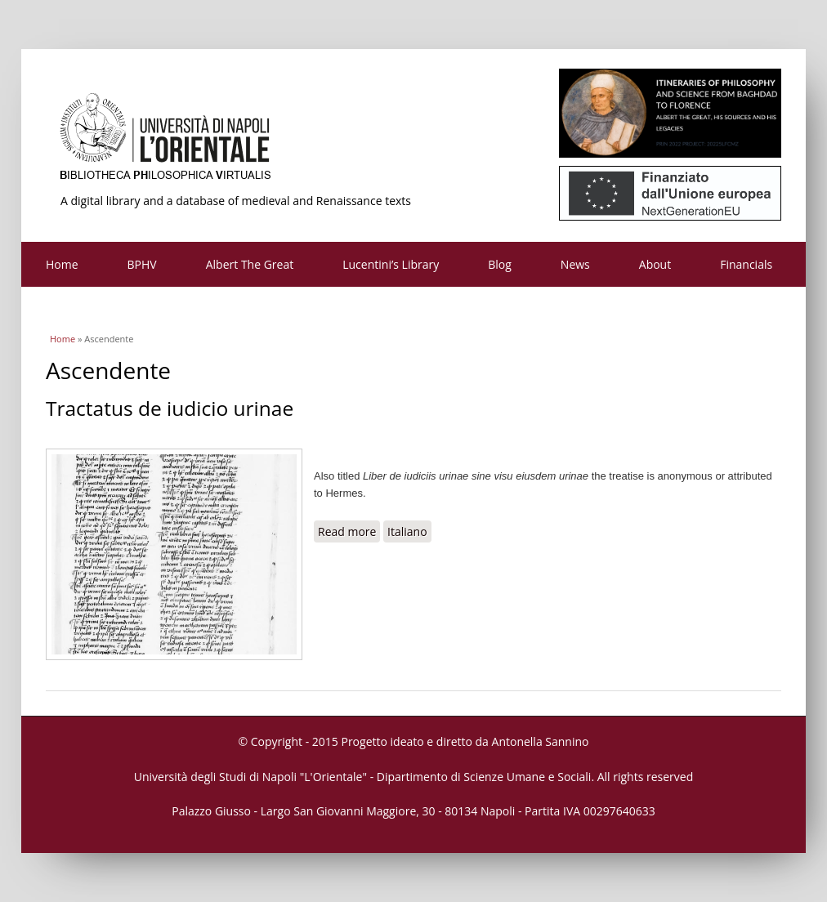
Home (62, 264)
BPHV (142, 264)
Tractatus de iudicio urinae (169, 408)
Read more (349, 531)
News (575, 264)
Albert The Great (250, 264)
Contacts (69, 309)
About (655, 264)
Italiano (407, 531)
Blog (500, 264)
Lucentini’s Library (390, 264)
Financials (746, 264)
